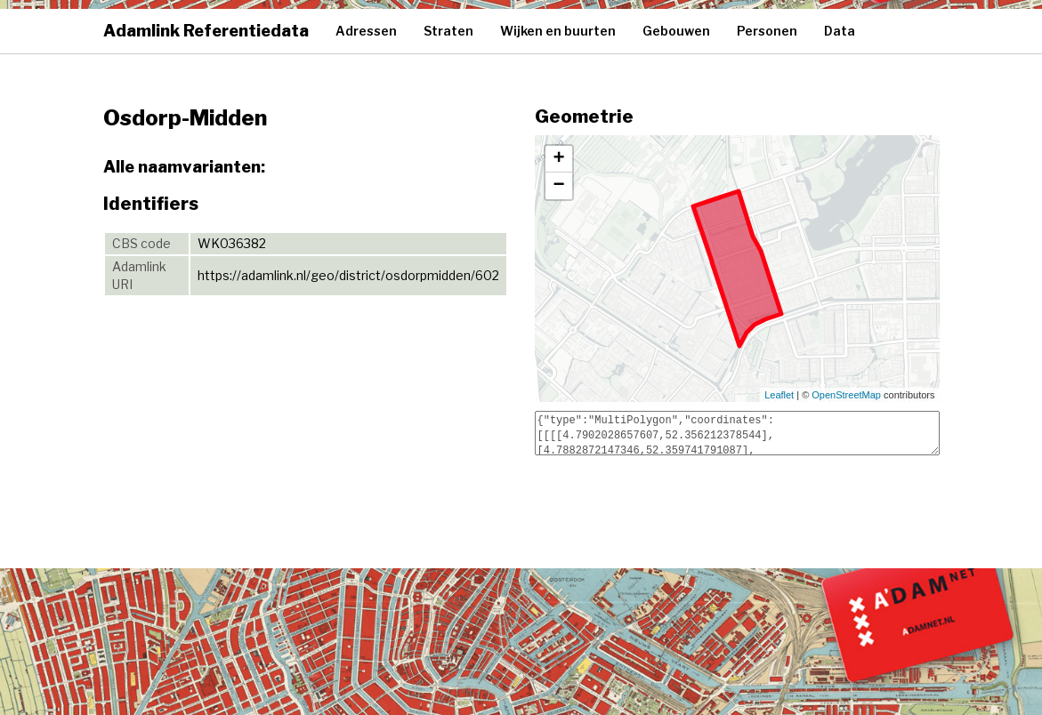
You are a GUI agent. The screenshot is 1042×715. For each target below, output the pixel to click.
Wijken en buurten (558, 30)
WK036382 (232, 243)
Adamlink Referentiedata (206, 30)
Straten (448, 30)
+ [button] (558, 159)
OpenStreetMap (846, 395)
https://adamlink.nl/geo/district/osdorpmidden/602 (348, 275)
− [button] (558, 186)
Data (839, 30)
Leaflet (779, 395)
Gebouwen (676, 30)
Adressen (366, 30)
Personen (767, 30)
